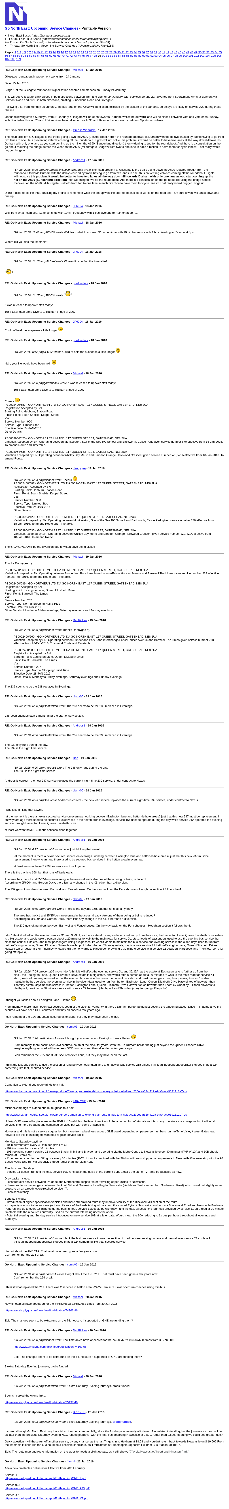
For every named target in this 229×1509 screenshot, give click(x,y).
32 (127, 52)
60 (22, 55)
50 (199, 52)
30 (119, 52)
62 (30, 55)
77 (91, 55)
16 (62, 52)
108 (12, 59)
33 (131, 52)
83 (115, 55)
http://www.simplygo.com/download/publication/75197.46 (41, 1402)
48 (191, 52)
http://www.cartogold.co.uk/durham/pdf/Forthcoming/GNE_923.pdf (47, 1488)
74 (79, 55)
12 (46, 52)
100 (185, 55)
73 (75, 55)
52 (208, 52)
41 (163, 52)
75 (83, 55)
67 (50, 55)
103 (202, 55)
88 (135, 55)
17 (66, 52)
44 (175, 52)
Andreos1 (79, 160)
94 (160, 55)
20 (78, 52)
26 (102, 52)
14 (54, 52)
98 (176, 55)
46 (183, 52)
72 (71, 55)
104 (208, 55)
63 (34, 55)
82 (111, 55)
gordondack (80, 283)
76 (87, 55)
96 (168, 55)
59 (18, 55)
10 (38, 52)
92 (151, 55)
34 (135, 52)
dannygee (79, 468)
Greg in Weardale (84, 130)
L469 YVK (79, 1101)
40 (159, 52)
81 (107, 55)
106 (219, 55)
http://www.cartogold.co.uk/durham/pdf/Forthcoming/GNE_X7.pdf (46, 1498)
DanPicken (80, 620)
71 (66, 55)
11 (42, 52)
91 (147, 55)
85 (123, 55)
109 (18, 59)
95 (164, 55)
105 (213, 55)
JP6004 (78, 206)
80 (103, 55)
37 (147, 52)
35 (139, 52)
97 (172, 55)
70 (62, 55)
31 (123, 52)
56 (6, 55)
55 (220, 52)
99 (180, 55)
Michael (78, 69)
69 (58, 55)
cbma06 (78, 696)
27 (106, 52)
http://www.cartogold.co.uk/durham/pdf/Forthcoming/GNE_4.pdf (45, 1478)
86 (127, 55)
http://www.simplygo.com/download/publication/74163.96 (41, 1310)
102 (196, 55)
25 (98, 52)
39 (155, 52)
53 (212, 52)
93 (156, 55)
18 (70, 52)
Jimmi (71, 1461)
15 (58, 52)
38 (151, 52)
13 (50, 52)
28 (110, 52)
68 (54, 55)
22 (86, 52)
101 (191, 55)
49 (195, 52)
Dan (75, 758)
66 (46, 55)
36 (143, 52)
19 (74, 52)
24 (94, 52)
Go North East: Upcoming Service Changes (41, 28)
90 (143, 55)
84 (119, 55)
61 (26, 55)
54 (216, 52)
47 (187, 52)
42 (167, 52)
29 (115, 52)
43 (171, 52)
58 (14, 55)
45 (179, 52)
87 (131, 55)
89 (139, 55)
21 (82, 52)
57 (10, 55)
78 (95, 55)
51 (204, 52)
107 (7, 59)
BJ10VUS (79, 1412)
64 (38, 55)
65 (42, 55)
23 (90, 52)
